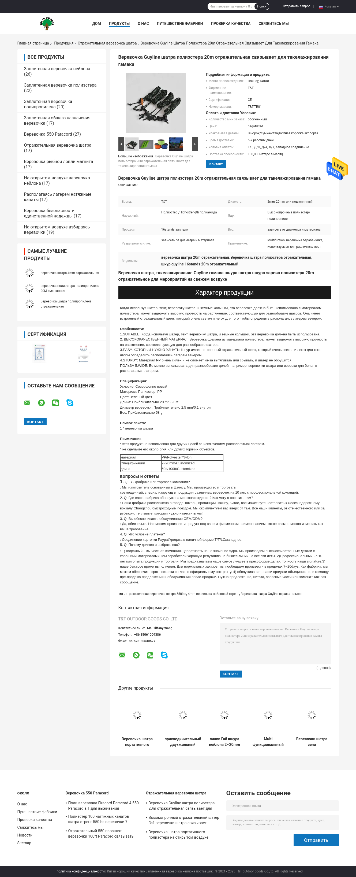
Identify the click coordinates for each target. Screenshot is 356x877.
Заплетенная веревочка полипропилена (48, 104)
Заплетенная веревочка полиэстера (60, 85)
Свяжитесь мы (273, 23)
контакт (216, 164)
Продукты (119, 23)
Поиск (261, 6)
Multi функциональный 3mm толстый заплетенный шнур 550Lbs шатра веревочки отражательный (268, 742)
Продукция (63, 43)
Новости (25, 835)
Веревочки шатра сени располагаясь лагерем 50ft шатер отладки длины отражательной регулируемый (311, 742)
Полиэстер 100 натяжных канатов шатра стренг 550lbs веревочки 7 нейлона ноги (98, 820)
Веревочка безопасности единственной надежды (49, 213)
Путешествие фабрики (180, 23)
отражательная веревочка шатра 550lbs (156, 594)
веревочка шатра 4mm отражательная (70, 273)
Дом (96, 23)
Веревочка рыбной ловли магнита (58, 161)
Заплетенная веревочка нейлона (57, 68)
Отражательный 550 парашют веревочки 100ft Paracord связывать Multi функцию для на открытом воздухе (101, 834)
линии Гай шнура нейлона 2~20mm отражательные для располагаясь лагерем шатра (224, 742)
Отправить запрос (296, 6)
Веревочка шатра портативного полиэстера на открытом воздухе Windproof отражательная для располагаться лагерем (137, 742)
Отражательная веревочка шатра (107, 43)
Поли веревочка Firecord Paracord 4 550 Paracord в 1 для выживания (103, 806)
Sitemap (24, 843)
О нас (143, 23)
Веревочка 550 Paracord (48, 134)
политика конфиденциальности (80, 871)
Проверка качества (230, 23)
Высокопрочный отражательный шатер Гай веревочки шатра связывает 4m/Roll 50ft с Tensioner (184, 821)
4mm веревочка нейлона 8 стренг (213, 594)
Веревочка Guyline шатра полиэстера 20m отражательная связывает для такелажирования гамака (155, 161)
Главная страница (33, 43)
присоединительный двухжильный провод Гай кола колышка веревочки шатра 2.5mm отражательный (183, 742)
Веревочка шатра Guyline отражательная (271, 594)
